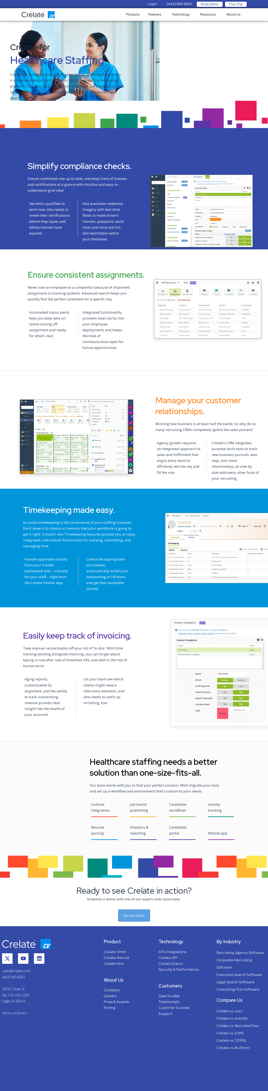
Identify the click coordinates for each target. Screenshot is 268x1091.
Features (155, 14)
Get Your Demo (134, 915)
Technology (182, 14)
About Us (234, 14)
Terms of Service (14, 1013)
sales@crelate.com (16, 971)
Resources (209, 14)
